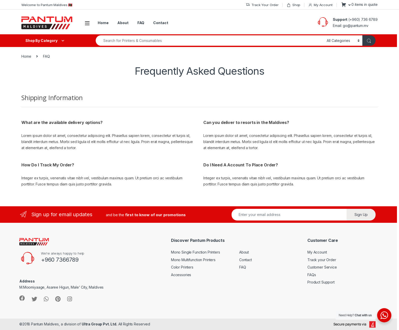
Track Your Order (262, 5)
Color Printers (182, 267)
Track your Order (321, 260)
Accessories (181, 275)
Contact (160, 23)
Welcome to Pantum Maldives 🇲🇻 (46, 5)
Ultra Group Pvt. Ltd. (99, 324)
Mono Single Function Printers (195, 252)
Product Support (321, 282)
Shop (293, 5)
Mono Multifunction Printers (193, 260)
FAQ (141, 23)
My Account (320, 5)
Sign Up (361, 214)
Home (103, 23)
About (122, 23)
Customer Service (322, 267)
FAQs (311, 275)
